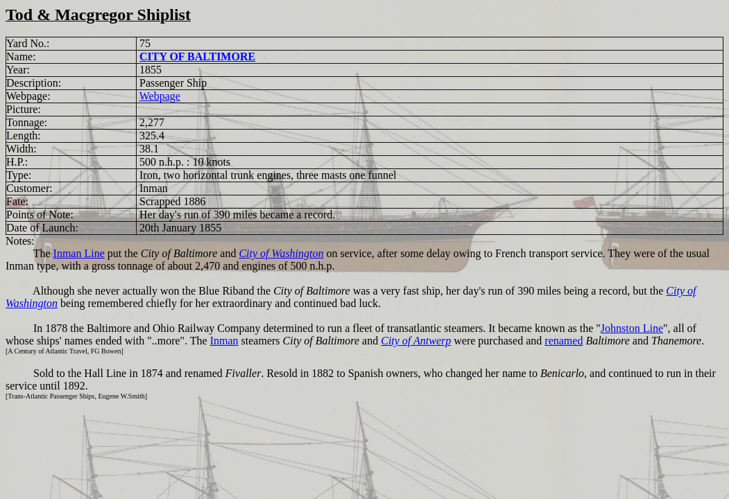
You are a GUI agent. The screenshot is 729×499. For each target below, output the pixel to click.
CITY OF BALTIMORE (197, 56)
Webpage (159, 96)
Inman (224, 341)
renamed (563, 341)
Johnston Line (632, 328)
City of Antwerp (416, 341)
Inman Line (79, 253)
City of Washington (281, 253)
